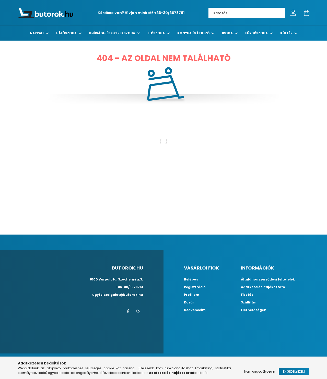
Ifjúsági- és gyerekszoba (112, 33)
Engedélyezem (294, 371)
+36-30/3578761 (169, 12)
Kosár (189, 302)
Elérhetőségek (253, 310)
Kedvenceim (195, 310)
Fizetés (247, 295)
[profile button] (293, 13)
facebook (128, 311)
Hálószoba (66, 33)
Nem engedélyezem (259, 371)
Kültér (286, 33)
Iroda (227, 33)
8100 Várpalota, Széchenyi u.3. (116, 279)
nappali (37, 33)
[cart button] (306, 13)
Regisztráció (195, 287)
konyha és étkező (193, 33)
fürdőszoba (256, 33)
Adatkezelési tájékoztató (263, 287)
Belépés (191, 279)
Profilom (191, 295)
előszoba (157, 33)
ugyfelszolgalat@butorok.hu (117, 294)
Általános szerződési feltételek (268, 279)
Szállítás (248, 302)
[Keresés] (246, 13)
